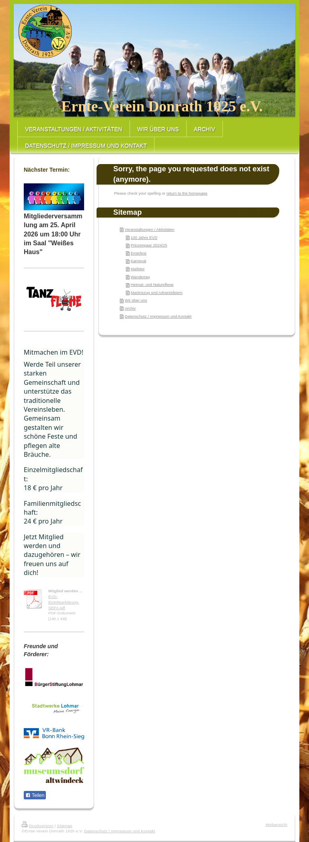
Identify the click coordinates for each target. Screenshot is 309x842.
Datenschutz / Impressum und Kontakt (158, 316)
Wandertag (140, 277)
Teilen (34, 795)
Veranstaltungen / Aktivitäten (150, 229)
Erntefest (138, 253)
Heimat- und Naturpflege (152, 284)
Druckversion (38, 826)
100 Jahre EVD (144, 237)
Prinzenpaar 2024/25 (149, 245)
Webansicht (276, 824)
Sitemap (64, 826)
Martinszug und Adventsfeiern (157, 292)
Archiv (130, 308)
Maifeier (138, 269)
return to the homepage (187, 193)
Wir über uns (136, 300)
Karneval (138, 261)
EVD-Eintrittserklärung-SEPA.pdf (63, 602)
